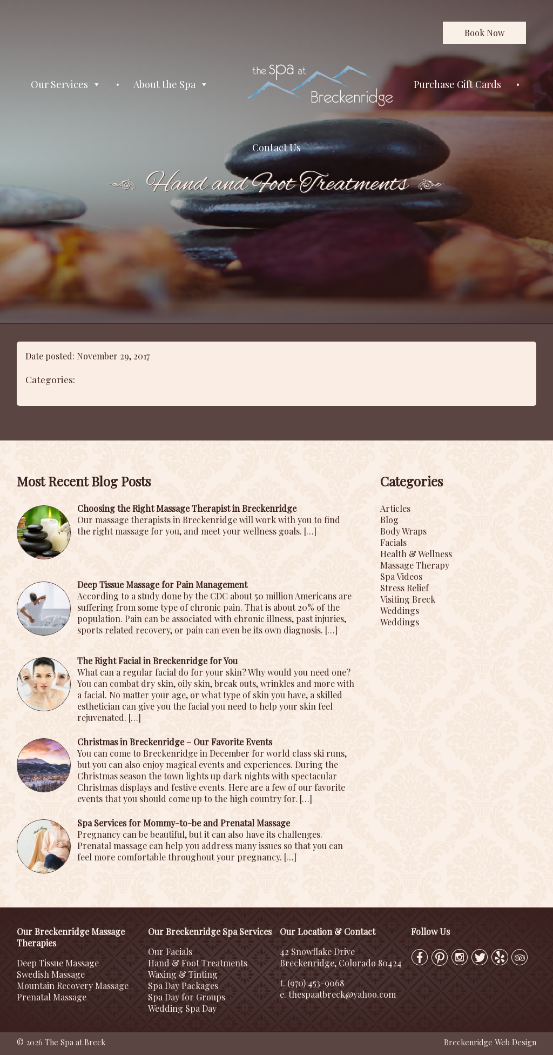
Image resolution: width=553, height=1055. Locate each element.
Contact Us (276, 147)
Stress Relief (404, 587)
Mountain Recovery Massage (73, 985)
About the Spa (170, 84)
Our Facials (170, 951)
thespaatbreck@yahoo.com (342, 994)
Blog (389, 519)
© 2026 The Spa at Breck (61, 1042)
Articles (395, 508)
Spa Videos (401, 576)
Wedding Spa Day (182, 1008)
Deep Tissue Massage (58, 963)
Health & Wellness (416, 553)
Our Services (66, 84)
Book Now (484, 32)
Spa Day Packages (183, 985)
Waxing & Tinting (183, 974)
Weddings (399, 610)
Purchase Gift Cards (457, 84)
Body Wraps (403, 531)
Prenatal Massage (51, 997)
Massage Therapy (414, 565)
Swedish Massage (51, 974)
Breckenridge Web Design (490, 1042)
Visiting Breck (407, 599)
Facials (393, 542)
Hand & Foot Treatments (197, 963)
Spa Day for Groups (186, 997)
